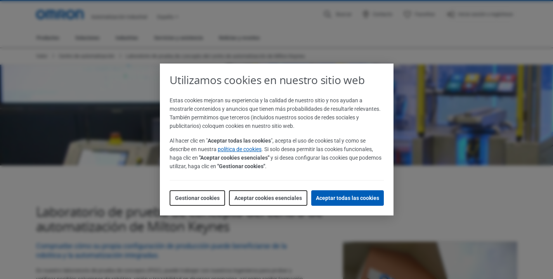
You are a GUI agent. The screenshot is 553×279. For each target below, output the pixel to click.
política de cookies (240, 149)
